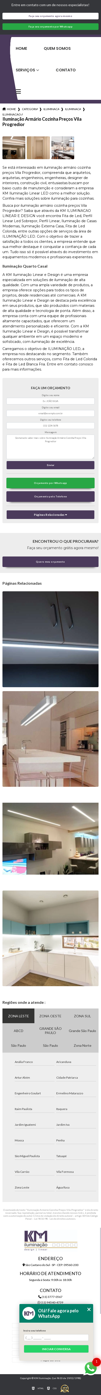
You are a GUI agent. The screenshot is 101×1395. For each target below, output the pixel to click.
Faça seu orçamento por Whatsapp (50, 26)
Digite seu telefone (50, 419)
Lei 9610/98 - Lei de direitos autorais (54, 1218)
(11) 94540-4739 (50, 1302)
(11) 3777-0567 (50, 1297)
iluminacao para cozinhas (51, 109)
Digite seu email (50, 407)
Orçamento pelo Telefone (50, 496)
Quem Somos (57, 48)
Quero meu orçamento (50, 561)
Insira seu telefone (34, 1330)
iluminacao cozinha (73, 109)
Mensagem (51, 432)
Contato (66, 70)
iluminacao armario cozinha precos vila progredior (12, 114)
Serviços (25, 70)
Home (21, 48)
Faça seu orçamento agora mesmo (50, 16)
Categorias (30, 109)
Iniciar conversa (56, 1349)
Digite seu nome (50, 395)
